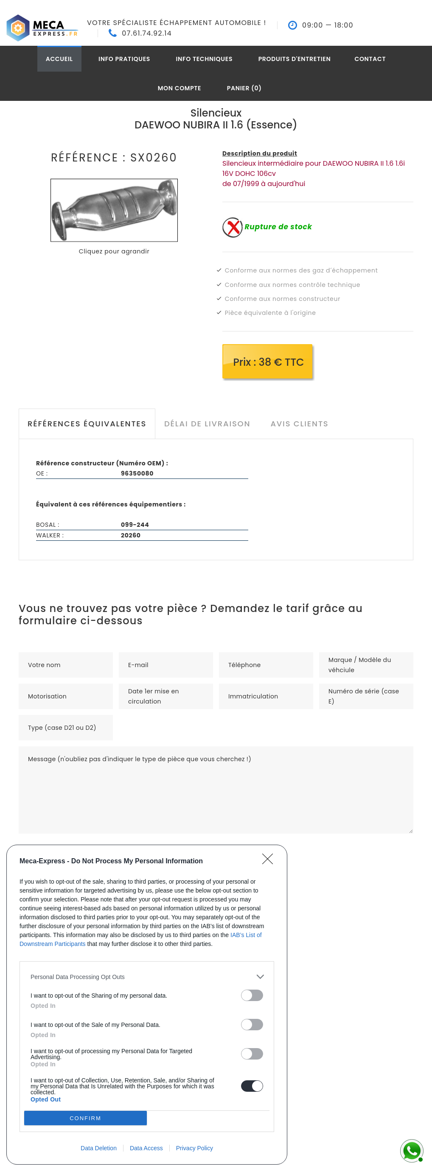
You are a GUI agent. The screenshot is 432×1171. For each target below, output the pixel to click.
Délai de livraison (207, 423)
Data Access (146, 1148)
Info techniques (204, 59)
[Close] (270, 862)
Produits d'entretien (294, 59)
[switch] (252, 995)
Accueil (59, 59)
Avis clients (299, 423)
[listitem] (147, 976)
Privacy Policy (194, 1148)
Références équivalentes (87, 423)
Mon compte (180, 88)
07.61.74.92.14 (147, 33)
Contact (370, 59)
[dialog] (147, 1004)
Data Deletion (99, 1148)
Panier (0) (244, 88)
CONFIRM (85, 1118)
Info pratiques (124, 59)
